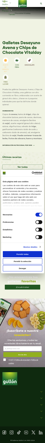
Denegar (22, 268)
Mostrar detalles (30, 247)
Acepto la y (23, 361)
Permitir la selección (22, 261)
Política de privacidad (22, 360)
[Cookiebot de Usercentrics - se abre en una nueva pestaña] (32, 173)
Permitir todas (22, 254)
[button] (41, 3)
